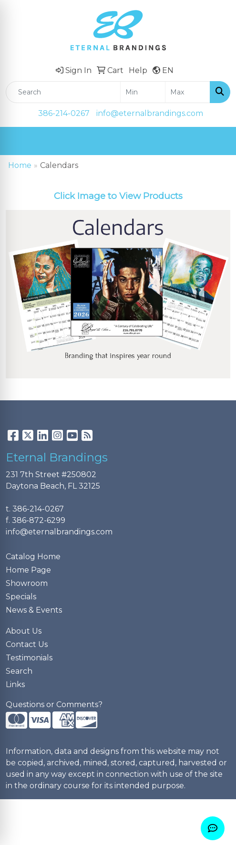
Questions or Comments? (54, 704)
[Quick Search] (63, 92)
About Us (23, 631)
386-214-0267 (64, 113)
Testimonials (29, 657)
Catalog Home (33, 556)
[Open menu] (216, 141)
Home (19, 165)
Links (15, 684)
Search (19, 671)
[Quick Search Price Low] (142, 92)
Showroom (27, 583)
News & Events (34, 610)
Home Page (28, 569)
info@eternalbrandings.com (149, 113)
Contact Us (27, 644)
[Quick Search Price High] (187, 92)
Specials (21, 596)
